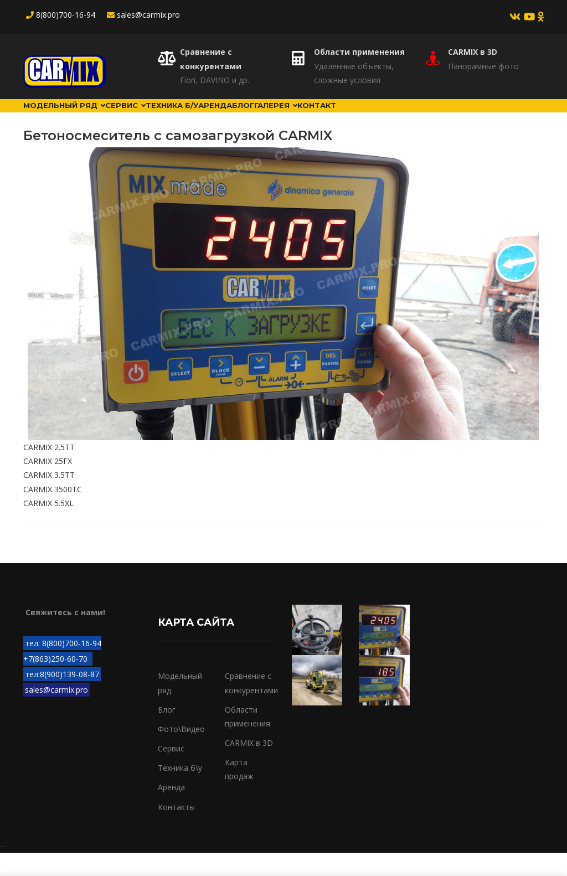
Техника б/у (208, 117)
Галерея (351, 117)
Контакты (176, 830)
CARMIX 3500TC (52, 512)
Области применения (359, 52)
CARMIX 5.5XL (48, 526)
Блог (306, 117)
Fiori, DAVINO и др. (214, 80)
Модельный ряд (72, 117)
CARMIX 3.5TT (49, 498)
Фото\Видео (181, 752)
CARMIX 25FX (47, 484)
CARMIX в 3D (472, 52)
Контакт (405, 117)
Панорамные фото (483, 66)
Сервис (148, 117)
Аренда (265, 117)
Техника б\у (180, 791)
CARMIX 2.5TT (49, 470)
